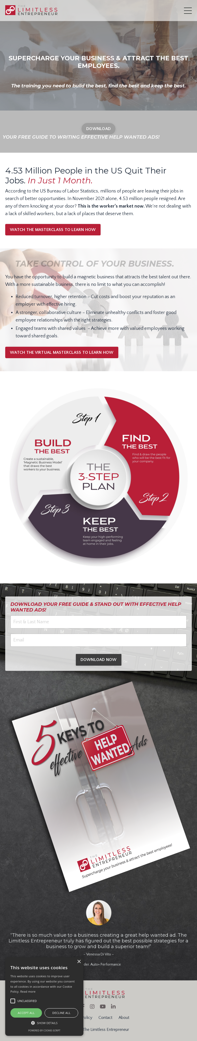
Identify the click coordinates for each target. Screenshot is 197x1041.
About (124, 1017)
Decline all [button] (61, 1013)
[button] (44, 1022)
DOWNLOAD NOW (99, 659)
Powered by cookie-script (44, 1030)
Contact (105, 1017)
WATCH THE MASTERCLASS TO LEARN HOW (53, 229)
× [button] (79, 962)
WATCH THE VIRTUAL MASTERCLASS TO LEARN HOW (62, 352)
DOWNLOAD (98, 128)
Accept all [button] (26, 1013)
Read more (28, 991)
